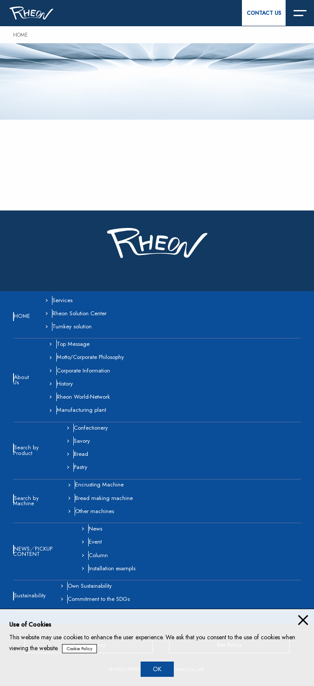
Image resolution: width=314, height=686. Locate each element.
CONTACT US (264, 13)
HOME (20, 35)
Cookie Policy (79, 648)
